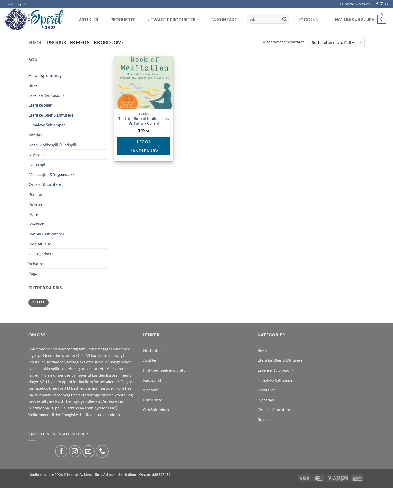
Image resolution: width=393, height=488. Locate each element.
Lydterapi (36, 164)
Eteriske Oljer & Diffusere (50, 114)
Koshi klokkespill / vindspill (52, 144)
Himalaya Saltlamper (46, 124)
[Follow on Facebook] (376, 4)
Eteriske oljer (40, 104)
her (54, 388)
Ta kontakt (224, 19)
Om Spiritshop (156, 409)
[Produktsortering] (337, 42)
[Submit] (284, 19)
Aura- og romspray (45, 75)
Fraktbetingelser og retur (165, 370)
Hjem (34, 42)
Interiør (35, 134)
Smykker (36, 223)
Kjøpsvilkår (153, 380)
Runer (33, 214)
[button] (355, 4)
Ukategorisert (40, 253)
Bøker (33, 85)
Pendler (35, 194)
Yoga (32, 273)
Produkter (123, 19)
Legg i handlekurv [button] (143, 146)
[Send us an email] (386, 4)
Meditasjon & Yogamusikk (51, 174)
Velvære (35, 263)
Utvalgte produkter (173, 19)
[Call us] (102, 451)
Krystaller (37, 154)
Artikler (89, 19)
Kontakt (150, 389)
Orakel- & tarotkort (45, 184)
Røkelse (35, 204)
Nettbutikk (153, 350)
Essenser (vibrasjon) (46, 95)
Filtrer (38, 302)
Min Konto (152, 399)
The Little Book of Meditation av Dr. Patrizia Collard (143, 121)
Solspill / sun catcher (46, 233)
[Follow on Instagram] (381, 4)
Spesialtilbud (39, 243)
